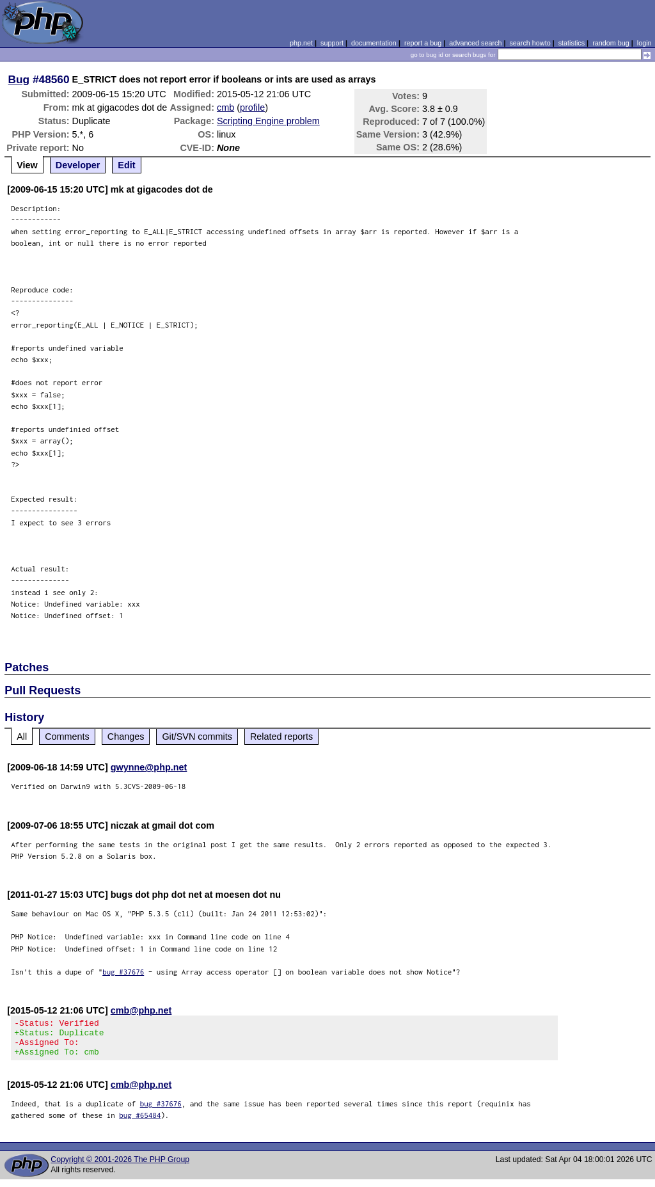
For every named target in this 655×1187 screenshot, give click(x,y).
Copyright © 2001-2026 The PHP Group (120, 1167)
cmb (225, 107)
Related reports (281, 736)
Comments (67, 736)
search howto (529, 43)
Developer (78, 165)
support (331, 43)
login (644, 43)
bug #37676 (123, 972)
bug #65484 (140, 1123)
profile (252, 107)
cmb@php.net (141, 1010)
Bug (19, 79)
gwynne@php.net (149, 767)
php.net (301, 43)
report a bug (422, 43)
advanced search (475, 43)
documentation (374, 43)
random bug (610, 43)
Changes (126, 736)
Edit (126, 165)
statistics (571, 43)
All (22, 736)
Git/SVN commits (197, 736)
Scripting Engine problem (268, 121)
